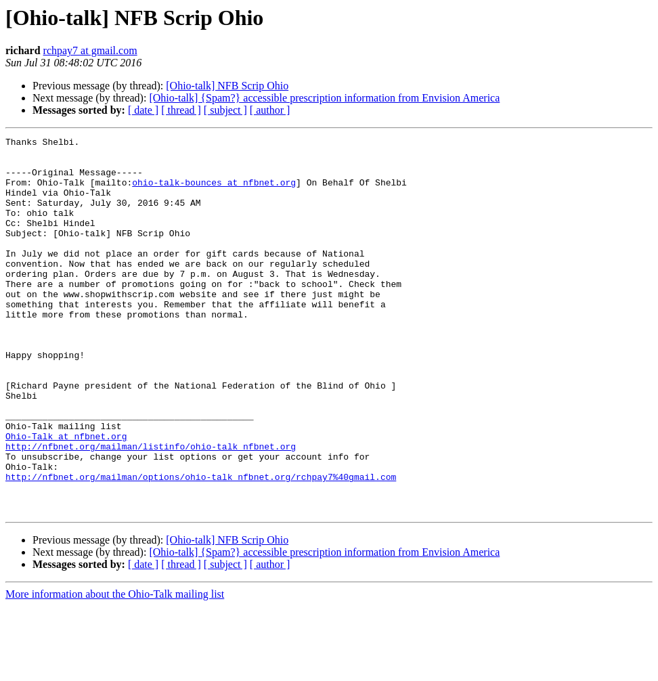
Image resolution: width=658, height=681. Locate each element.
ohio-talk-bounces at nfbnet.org (214, 192)
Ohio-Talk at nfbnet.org (66, 497)
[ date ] (143, 110)
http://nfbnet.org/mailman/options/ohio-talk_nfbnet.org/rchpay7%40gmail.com (200, 546)
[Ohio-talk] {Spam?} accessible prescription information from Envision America (324, 98)
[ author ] (270, 110)
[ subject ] (225, 110)
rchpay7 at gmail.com (90, 50)
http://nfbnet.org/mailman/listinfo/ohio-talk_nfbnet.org (150, 509)
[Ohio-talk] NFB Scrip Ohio (227, 85)
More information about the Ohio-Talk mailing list (114, 669)
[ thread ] (181, 110)
